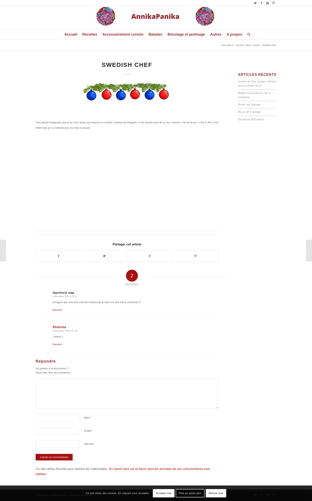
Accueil (239, 45)
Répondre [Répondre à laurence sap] (57, 310)
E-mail (88, 430)
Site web (88, 444)
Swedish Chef (127, 64)
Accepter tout (164, 493)
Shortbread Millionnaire (251, 119)
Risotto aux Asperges (249, 104)
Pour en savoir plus (190, 493)
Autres (256, 45)
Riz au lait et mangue (249, 111)
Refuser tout (216, 493)
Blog (248, 45)
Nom (87, 417)
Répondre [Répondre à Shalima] (57, 344)
